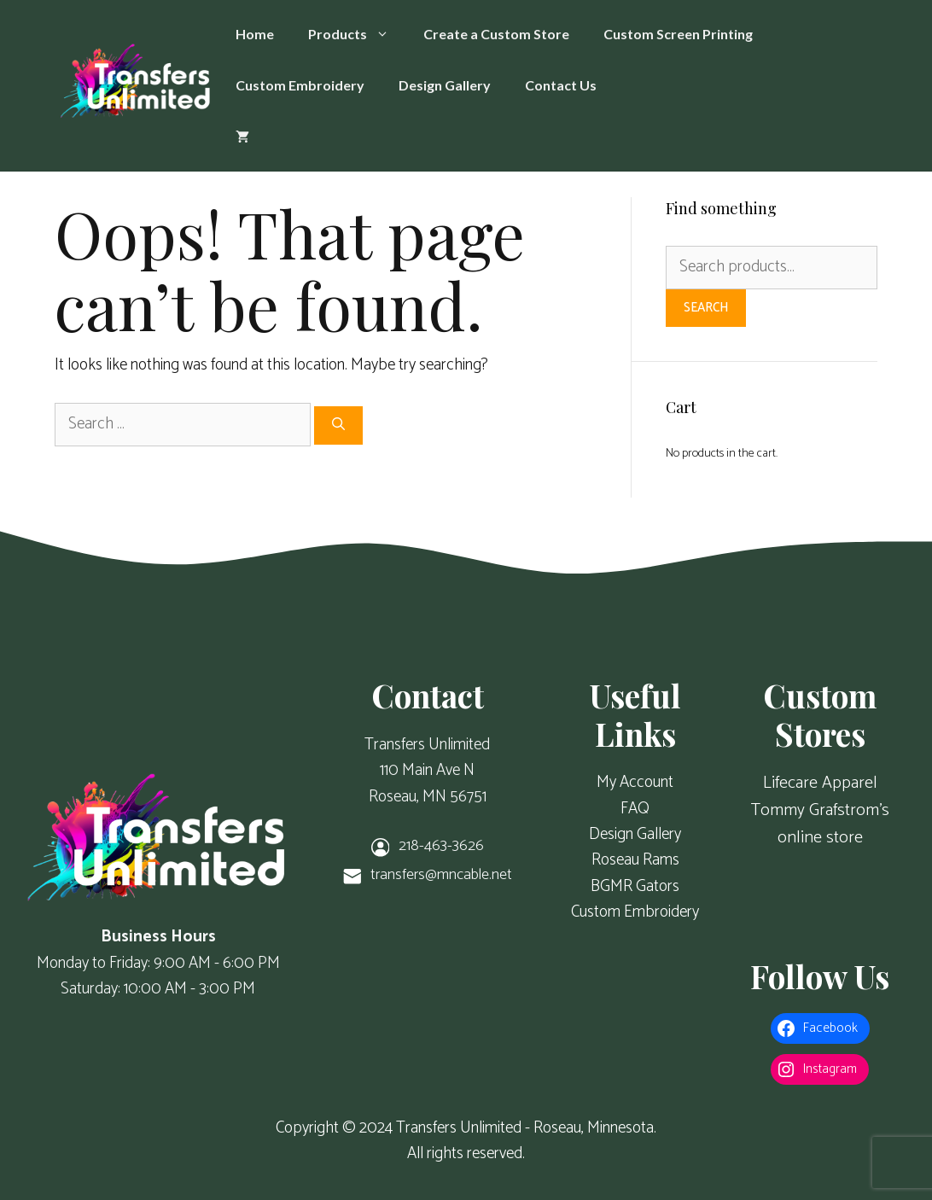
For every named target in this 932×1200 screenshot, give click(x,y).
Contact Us (561, 85)
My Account (635, 782)
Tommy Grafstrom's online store (820, 824)
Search (706, 307)
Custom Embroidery (300, 85)
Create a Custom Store (496, 34)
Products (357, 34)
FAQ (634, 808)
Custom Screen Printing (678, 34)
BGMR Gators (635, 886)
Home (255, 34)
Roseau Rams (635, 860)
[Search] (338, 425)
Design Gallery (445, 85)
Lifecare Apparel (820, 783)
